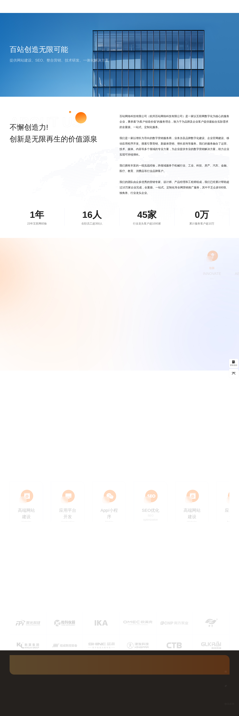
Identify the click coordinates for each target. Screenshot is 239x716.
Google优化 (134, 6)
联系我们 (199, 6)
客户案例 (151, 6)
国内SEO (117, 6)
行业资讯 (167, 6)
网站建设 (101, 6)
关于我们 (183, 6)
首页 (87, 6)
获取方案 (221, 6)
